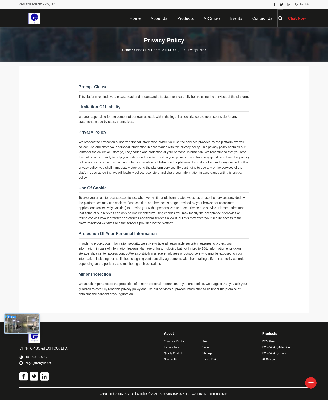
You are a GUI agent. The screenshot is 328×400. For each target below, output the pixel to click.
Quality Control (173, 353)
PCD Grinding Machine (276, 347)
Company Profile (174, 341)
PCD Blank (268, 341)
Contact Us (170, 359)
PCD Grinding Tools (274, 353)
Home (126, 50)
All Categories (270, 359)
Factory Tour (171, 347)
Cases (205, 347)
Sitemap (207, 353)
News (205, 341)
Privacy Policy (210, 359)
